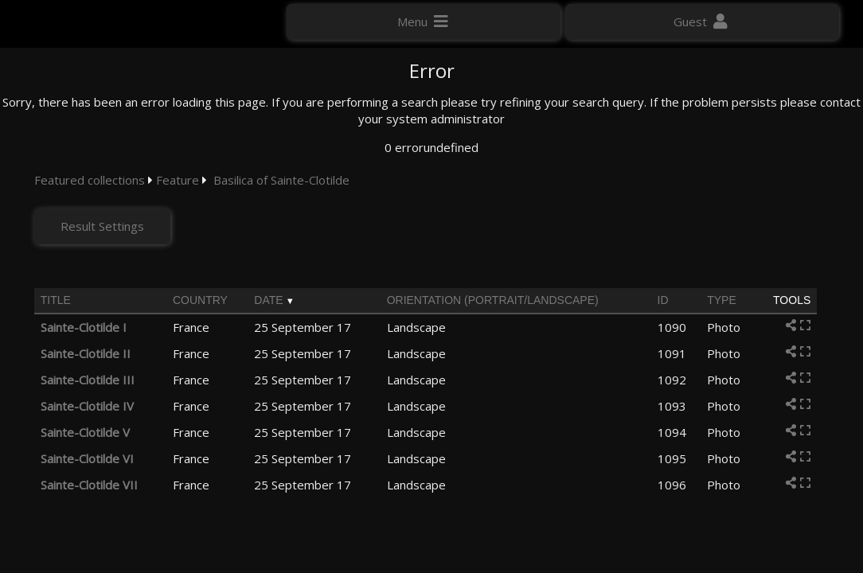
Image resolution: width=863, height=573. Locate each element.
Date (268, 300)
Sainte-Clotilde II (86, 353)
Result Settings (104, 226)
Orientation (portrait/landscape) (493, 300)
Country (200, 300)
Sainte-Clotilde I (84, 327)
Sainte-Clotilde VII (89, 485)
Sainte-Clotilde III (88, 380)
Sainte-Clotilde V (85, 432)
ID (663, 300)
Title (56, 300)
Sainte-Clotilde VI (87, 458)
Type (721, 300)
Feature (177, 180)
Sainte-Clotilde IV (87, 406)
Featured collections (89, 180)
